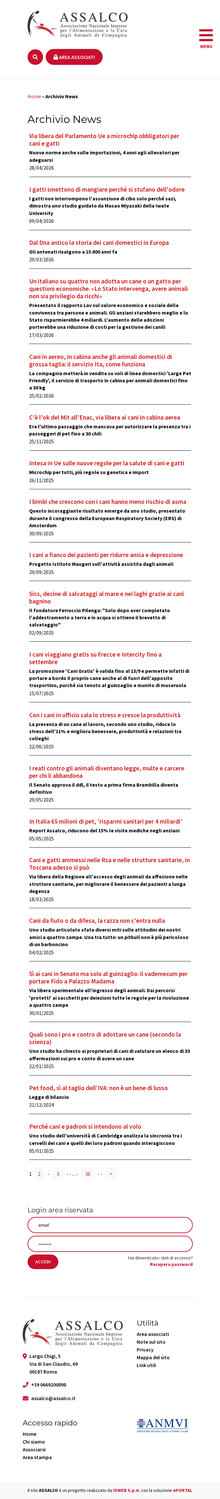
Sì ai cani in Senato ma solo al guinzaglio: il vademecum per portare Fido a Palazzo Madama (108, 977)
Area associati (74, 57)
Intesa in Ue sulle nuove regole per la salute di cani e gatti (106, 463)
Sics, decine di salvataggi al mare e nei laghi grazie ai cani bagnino (106, 597)
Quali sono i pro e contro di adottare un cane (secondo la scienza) (105, 1038)
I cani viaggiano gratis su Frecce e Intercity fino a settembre (95, 658)
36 (87, 1174)
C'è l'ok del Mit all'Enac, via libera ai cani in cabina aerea (104, 417)
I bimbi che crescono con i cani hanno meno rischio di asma (107, 502)
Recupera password (171, 1264)
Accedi (43, 1262)
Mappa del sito (153, 1357)
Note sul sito (151, 1341)
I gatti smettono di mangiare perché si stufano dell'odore (107, 189)
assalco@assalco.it (53, 1398)
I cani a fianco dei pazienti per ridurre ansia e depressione (106, 555)
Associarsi (34, 1449)
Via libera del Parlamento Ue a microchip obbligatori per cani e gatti (104, 139)
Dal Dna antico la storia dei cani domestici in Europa (99, 242)
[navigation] (206, 39)
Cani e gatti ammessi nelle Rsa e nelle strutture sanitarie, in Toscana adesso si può (109, 863)
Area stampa (37, 1457)
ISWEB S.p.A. (126, 1490)
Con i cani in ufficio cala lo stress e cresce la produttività (104, 715)
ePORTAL (182, 1490)
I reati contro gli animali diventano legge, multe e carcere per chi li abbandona (106, 771)
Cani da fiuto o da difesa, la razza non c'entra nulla (97, 920)
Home (34, 96)
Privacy (145, 1349)
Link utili (146, 1365)
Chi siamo (34, 1441)
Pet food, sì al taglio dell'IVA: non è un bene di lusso (98, 1088)
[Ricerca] (35, 57)
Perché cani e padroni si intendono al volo (85, 1126)
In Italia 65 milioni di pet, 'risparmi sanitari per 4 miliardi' (105, 821)
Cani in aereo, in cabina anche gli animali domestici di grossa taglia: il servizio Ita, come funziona (100, 360)
